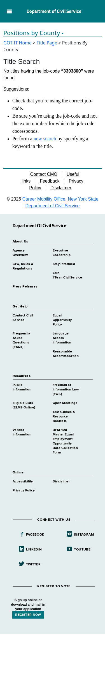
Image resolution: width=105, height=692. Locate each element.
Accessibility (23, 481)
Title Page (47, 43)
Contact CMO (43, 174)
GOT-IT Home (17, 43)
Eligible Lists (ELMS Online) (24, 405)
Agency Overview (20, 253)
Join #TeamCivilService (67, 275)
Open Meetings (65, 403)
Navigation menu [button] (9, 11)
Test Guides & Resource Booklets (64, 416)
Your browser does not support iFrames (52, 662)
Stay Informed (64, 264)
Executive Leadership (62, 253)
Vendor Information (22, 432)
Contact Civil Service (23, 318)
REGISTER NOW (28, 615)
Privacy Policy (24, 490)
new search (45, 138)
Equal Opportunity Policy (62, 320)
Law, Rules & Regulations (23, 266)
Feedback (49, 181)
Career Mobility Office (44, 199)
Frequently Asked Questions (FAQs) (21, 340)
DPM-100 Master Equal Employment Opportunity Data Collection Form (65, 441)
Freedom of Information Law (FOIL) (66, 389)
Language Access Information (62, 338)
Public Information (22, 387)
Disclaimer (60, 187)
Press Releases (25, 286)
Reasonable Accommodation (66, 354)
